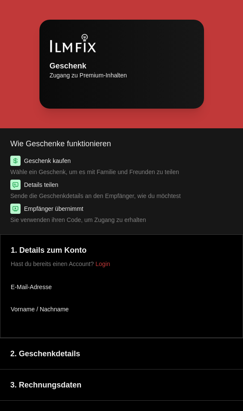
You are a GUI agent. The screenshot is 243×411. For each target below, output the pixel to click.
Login (103, 263)
